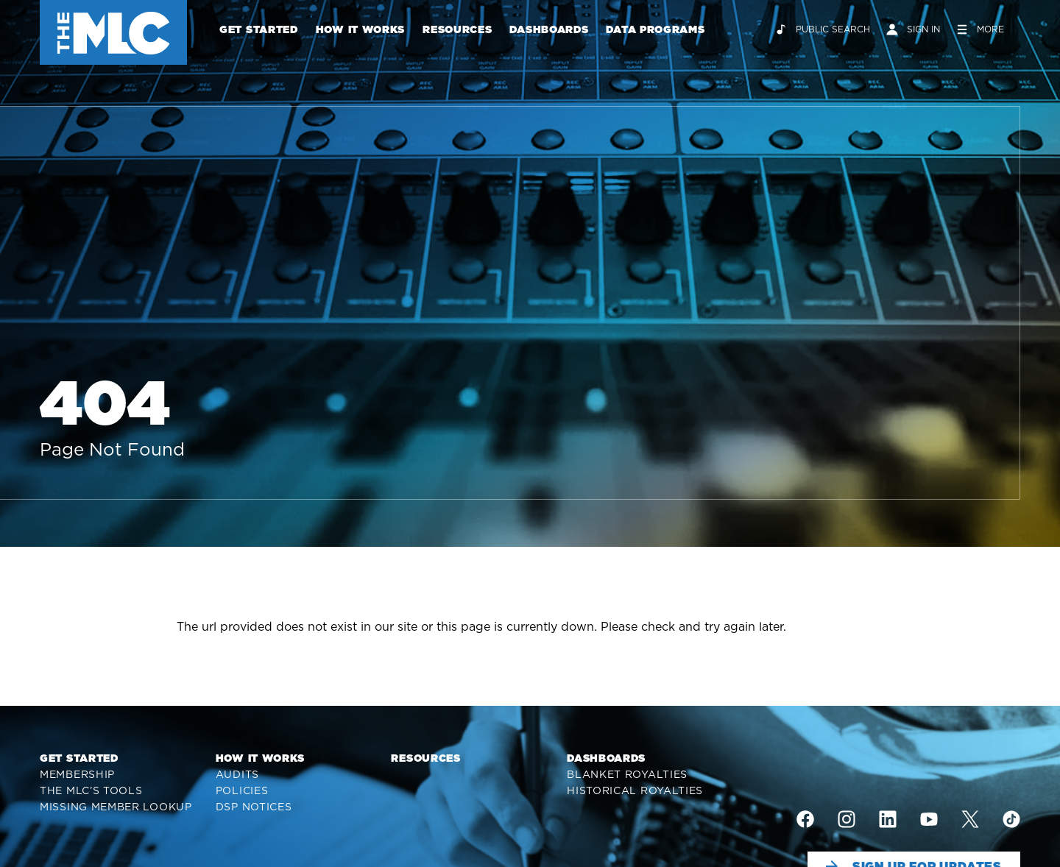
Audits (237, 774)
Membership (77, 774)
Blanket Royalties (627, 774)
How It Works (360, 29)
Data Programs (655, 29)
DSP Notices (254, 806)
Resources (457, 29)
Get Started (258, 29)
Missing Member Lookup (116, 806)
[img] (805, 819)
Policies (242, 790)
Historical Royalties (635, 790)
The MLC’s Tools (91, 790)
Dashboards (548, 29)
